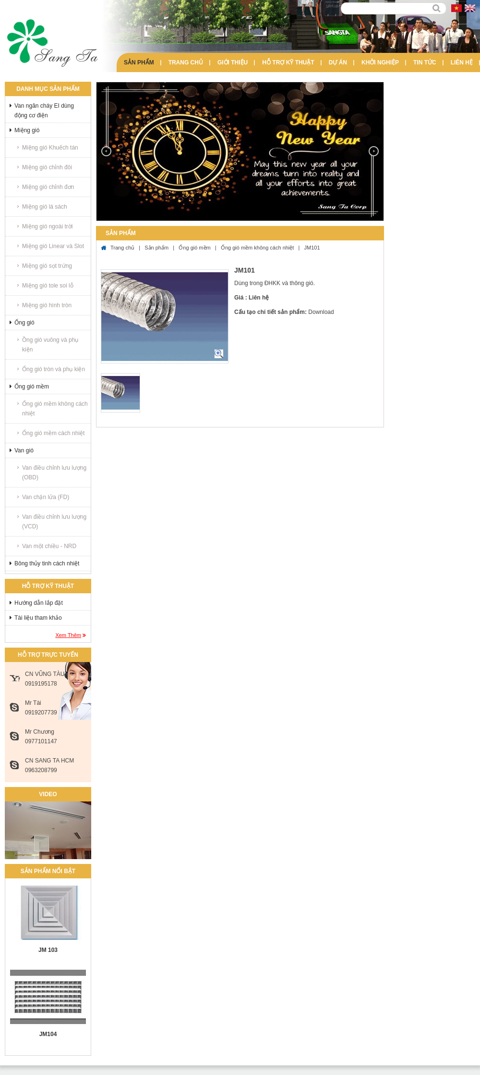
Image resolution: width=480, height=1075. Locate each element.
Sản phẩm (139, 62)
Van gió (24, 450)
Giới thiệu (232, 62)
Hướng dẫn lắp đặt (38, 603)
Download (321, 312)
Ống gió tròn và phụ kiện (53, 369)
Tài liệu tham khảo (38, 617)
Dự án (338, 62)
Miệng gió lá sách (44, 206)
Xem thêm (68, 635)
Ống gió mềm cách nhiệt (53, 433)
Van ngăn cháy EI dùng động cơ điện (44, 110)
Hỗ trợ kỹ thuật (288, 62)
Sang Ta (52, 43)
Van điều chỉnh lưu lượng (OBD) (54, 472)
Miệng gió (26, 130)
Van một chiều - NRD (49, 546)
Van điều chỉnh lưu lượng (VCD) (54, 521)
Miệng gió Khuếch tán (50, 147)
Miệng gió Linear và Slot (53, 246)
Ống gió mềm (31, 386)
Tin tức (424, 62)
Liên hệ (462, 62)
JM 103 (48, 950)
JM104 (48, 1034)
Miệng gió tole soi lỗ (47, 285)
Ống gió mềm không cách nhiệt (55, 408)
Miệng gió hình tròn (47, 305)
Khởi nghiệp (380, 62)
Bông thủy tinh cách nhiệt (46, 563)
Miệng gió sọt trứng (47, 265)
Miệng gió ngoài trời (47, 226)
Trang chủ (185, 62)
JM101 (312, 247)
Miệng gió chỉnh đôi (47, 167)
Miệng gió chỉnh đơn (48, 187)
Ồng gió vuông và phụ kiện (50, 345)
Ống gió (24, 322)
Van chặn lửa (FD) (45, 497)
